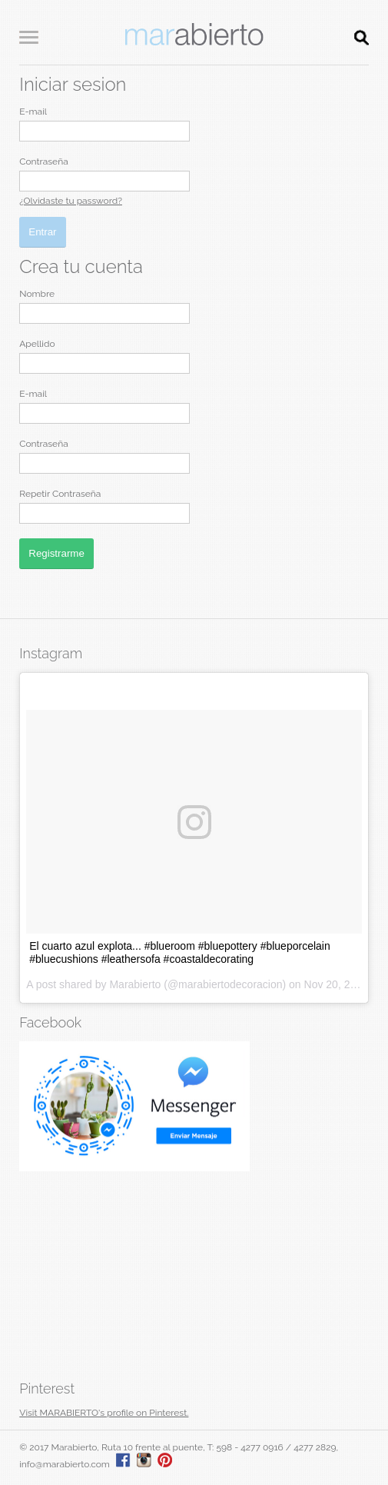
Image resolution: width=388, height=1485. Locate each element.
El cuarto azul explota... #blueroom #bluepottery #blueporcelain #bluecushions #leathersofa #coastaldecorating (179, 952)
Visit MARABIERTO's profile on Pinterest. (103, 1412)
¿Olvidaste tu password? (70, 200)
